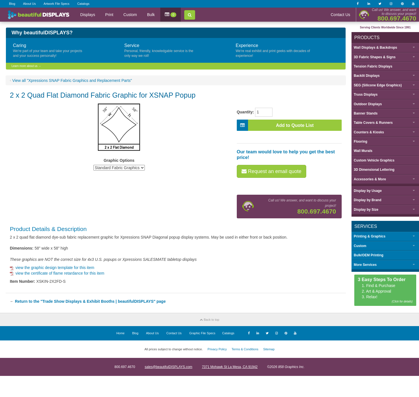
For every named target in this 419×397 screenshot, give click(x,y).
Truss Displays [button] (366, 95)
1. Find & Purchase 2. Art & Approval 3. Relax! (385, 290)
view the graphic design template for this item (52, 267)
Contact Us (340, 14)
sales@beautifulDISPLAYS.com (168, 367)
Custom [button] (360, 246)
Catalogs (83, 3)
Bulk (151, 14)
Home (120, 333)
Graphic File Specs (202, 333)
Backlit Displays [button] (367, 76)
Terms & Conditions (244, 349)
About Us (29, 3)
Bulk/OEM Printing (368, 255)
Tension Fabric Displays (373, 66)
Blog (12, 3)
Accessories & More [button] (370, 179)
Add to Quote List (275, 125)
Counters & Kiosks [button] (369, 132)
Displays (87, 14)
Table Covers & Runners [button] (373, 123)
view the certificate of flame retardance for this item (57, 273)
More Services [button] (365, 265)
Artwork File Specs (56, 3)
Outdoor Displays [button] (368, 104)
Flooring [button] (360, 141)
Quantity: (245, 112)
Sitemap (268, 349)
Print (109, 14)
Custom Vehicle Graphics (374, 160)
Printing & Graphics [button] (370, 236)
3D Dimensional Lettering (374, 170)
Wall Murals (363, 151)
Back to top (209, 319)
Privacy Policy (217, 349)
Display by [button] (368, 191)
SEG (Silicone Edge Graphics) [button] (378, 85)
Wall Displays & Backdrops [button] (375, 48)
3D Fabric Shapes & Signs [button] (375, 57)
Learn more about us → (26, 66)
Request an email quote (271, 171)
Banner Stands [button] (366, 113)
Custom (130, 14)
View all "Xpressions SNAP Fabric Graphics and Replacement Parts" (72, 80)
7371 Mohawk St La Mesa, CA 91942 (230, 367)
